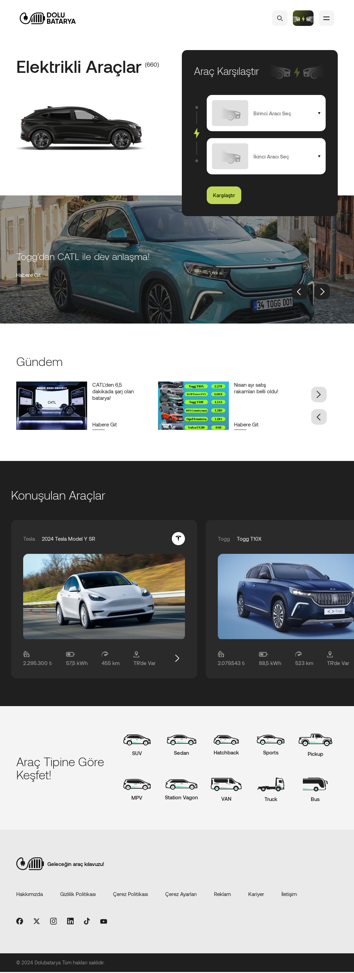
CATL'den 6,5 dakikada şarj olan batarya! (113, 391)
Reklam (222, 895)
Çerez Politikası (130, 895)
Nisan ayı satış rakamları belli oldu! (256, 388)
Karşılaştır (224, 195)
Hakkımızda (29, 895)
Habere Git (28, 275)
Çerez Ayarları (181, 895)
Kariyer (256, 895)
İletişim (289, 895)
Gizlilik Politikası (78, 895)
